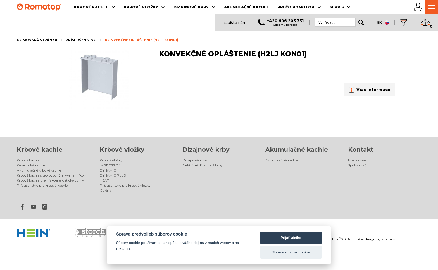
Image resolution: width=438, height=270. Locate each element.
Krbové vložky (122, 149)
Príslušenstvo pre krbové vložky (125, 185)
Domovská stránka (37, 40)
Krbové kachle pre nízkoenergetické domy (50, 180)
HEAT (104, 180)
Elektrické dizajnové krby (202, 165)
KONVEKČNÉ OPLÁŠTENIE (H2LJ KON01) (141, 40)
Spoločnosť (357, 165)
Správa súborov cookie (291, 252)
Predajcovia (357, 160)
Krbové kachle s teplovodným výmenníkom (52, 175)
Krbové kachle (40, 149)
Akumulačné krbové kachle (39, 170)
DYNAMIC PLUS (113, 175)
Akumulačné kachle (296, 149)
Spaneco (388, 239)
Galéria (105, 190)
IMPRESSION (110, 165)
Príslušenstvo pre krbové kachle (42, 185)
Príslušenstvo (81, 40)
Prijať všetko (291, 238)
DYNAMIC (108, 170)
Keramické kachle (31, 165)
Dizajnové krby (206, 149)
